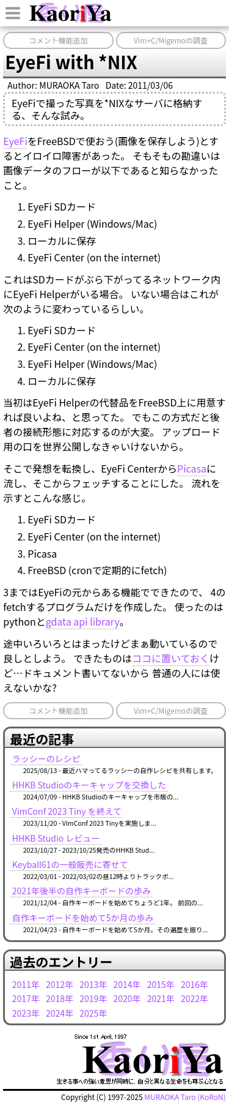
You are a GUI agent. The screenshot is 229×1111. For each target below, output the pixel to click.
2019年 (93, 998)
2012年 (59, 984)
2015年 (161, 984)
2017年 (26, 998)
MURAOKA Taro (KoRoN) (184, 1096)
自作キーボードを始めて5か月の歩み (83, 917)
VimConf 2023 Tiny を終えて (67, 811)
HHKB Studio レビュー (56, 838)
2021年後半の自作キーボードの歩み (81, 891)
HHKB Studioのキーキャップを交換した (89, 785)
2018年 (59, 998)
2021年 (161, 998)
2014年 (127, 984)
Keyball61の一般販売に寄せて (70, 864)
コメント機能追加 (58, 40)
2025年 (93, 1013)
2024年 (59, 1013)
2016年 (194, 984)
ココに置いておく (170, 658)
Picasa (191, 468)
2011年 (26, 984)
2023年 (26, 1013)
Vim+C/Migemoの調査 (171, 40)
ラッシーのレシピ (46, 758)
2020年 (127, 998)
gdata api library (83, 621)
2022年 (194, 998)
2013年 (93, 984)
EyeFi (15, 140)
